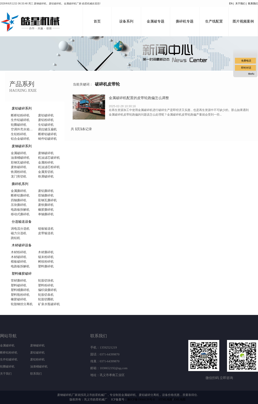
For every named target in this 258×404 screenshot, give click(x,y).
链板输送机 (46, 228)
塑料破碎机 (18, 285)
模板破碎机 (18, 261)
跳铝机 (15, 238)
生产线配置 (214, 21)
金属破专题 (155, 21)
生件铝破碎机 (20, 120)
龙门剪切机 (18, 176)
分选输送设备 (22, 221)
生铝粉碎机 (18, 134)
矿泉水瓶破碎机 (49, 304)
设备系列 (126, 21)
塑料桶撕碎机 (20, 290)
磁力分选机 (18, 233)
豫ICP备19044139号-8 (141, 399)
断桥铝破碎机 (47, 134)
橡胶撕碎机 (46, 209)
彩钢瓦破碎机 (20, 162)
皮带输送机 (46, 233)
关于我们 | (241, 3)
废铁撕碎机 (46, 204)
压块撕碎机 (18, 204)
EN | (231, 3)
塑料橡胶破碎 (22, 273)
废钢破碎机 (46, 153)
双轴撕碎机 (46, 195)
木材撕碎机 (46, 252)
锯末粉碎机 (46, 257)
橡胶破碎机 (18, 299)
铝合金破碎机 (20, 138)
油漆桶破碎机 (20, 157)
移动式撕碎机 (20, 214)
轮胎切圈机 (46, 299)
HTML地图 (166, 399)
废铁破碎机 (18, 167)
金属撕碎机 (18, 191)
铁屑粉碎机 (18, 172)
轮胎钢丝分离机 (22, 304)
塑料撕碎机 (46, 266)
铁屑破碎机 (46, 176)
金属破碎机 (18, 153)
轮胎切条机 (46, 294)
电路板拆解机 (20, 209)
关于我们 (6, 373)
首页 (97, 21)
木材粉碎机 (18, 252)
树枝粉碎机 (46, 261)
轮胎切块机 (46, 280)
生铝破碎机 (46, 124)
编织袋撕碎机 (47, 290)
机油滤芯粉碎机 (49, 167)
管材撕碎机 (18, 280)
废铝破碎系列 (22, 108)
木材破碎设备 (22, 245)
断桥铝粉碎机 (20, 115)
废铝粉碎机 (46, 120)
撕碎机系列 (20, 184)
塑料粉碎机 (46, 285)
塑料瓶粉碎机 (20, 294)
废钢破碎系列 (22, 146)
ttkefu (251, 73)
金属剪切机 (46, 172)
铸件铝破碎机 (47, 138)
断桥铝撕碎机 (20, 195)
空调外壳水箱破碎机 (23, 129)
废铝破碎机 (46, 115)
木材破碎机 (18, 257)
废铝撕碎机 (46, 191)
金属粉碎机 (46, 162)
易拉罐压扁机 (47, 129)
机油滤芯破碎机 (49, 157)
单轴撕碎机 (46, 214)
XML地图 (179, 399)
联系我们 (253, 3)
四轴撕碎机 (18, 200)
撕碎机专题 (185, 21)
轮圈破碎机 (18, 124)
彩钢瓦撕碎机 (47, 200)
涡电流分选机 (20, 228)
